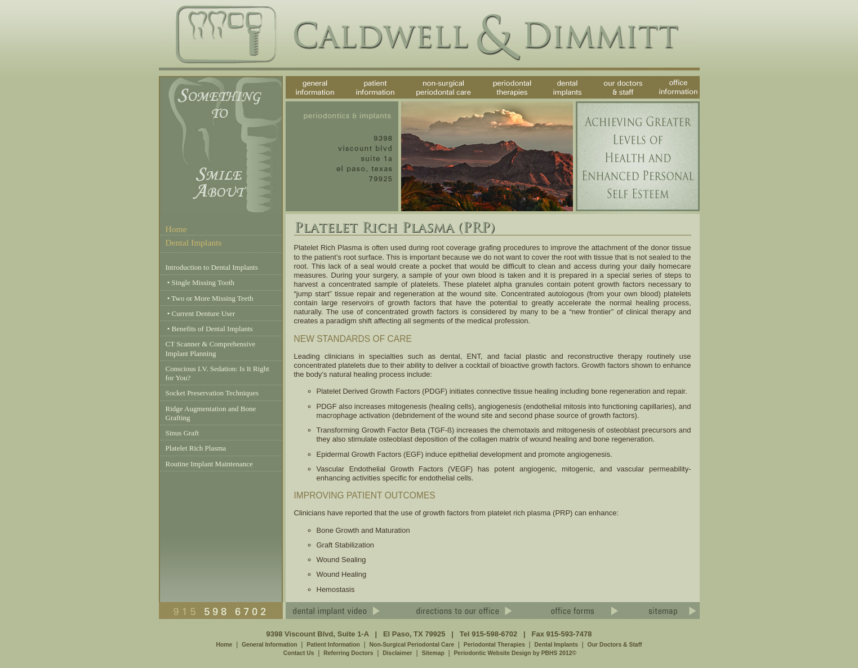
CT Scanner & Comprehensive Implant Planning (211, 348)
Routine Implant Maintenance (209, 464)
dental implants (556, 98)
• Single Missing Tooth (200, 282)
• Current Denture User (200, 313)
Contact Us (298, 653)
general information (305, 98)
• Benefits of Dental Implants (209, 328)
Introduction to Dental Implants (212, 267)
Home (176, 229)
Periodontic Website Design (492, 653)
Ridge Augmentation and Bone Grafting (211, 413)
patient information (364, 98)
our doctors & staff (624, 98)
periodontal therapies (502, 98)
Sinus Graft (182, 433)
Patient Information (333, 645)
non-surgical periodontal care (435, 98)
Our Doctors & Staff (615, 645)
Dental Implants (556, 645)
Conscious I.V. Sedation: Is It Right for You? (217, 373)
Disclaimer (397, 653)
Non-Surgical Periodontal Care (412, 645)
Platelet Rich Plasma (196, 448)
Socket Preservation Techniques (212, 393)
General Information (269, 645)
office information (674, 98)
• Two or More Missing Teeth (210, 298)
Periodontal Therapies (494, 645)
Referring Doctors (348, 653)
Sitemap (432, 653)
